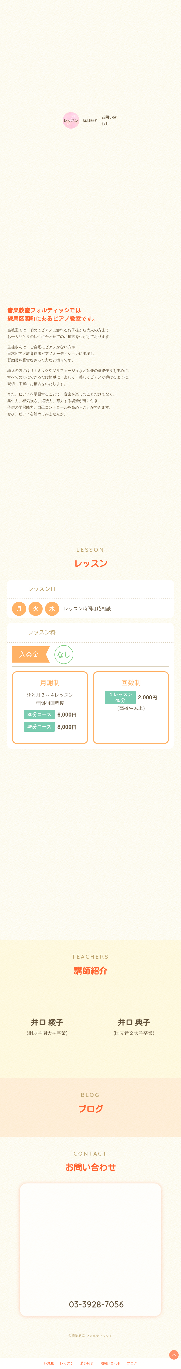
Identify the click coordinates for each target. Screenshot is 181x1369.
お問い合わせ (123, 126)
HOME (43, 1363)
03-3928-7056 (96, 1316)
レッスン (57, 126)
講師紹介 (90, 126)
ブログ (137, 1363)
